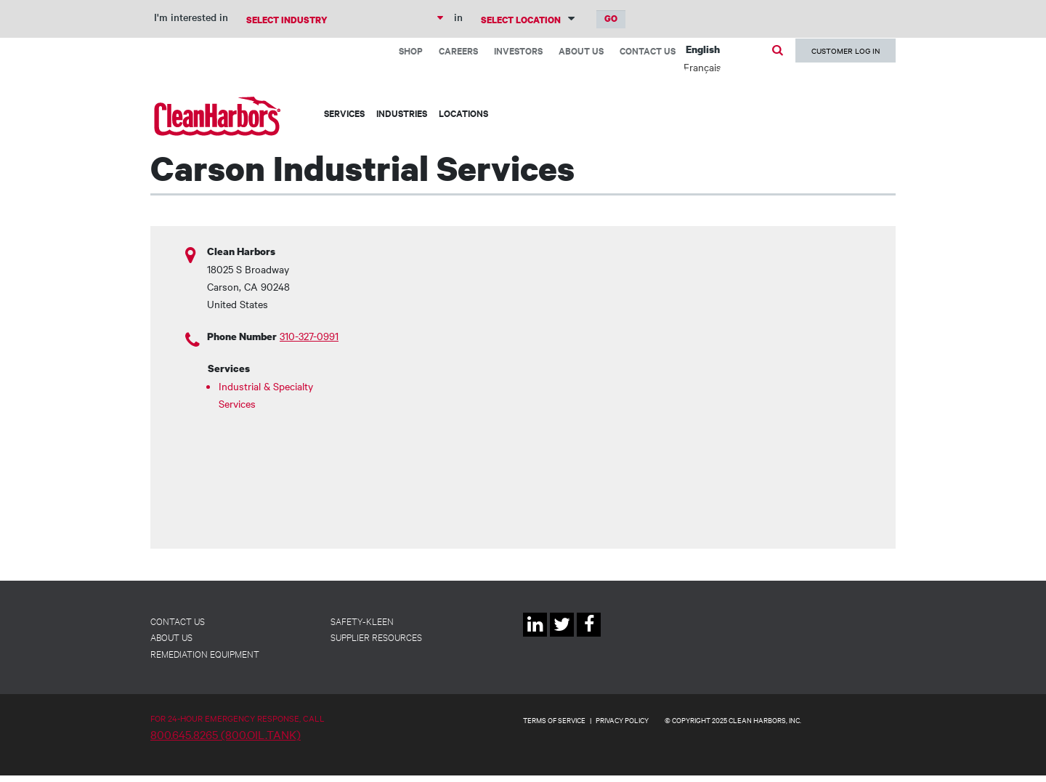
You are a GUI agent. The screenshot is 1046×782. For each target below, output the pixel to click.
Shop (411, 50)
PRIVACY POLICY (622, 719)
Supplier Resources (376, 636)
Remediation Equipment (204, 653)
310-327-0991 (309, 335)
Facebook (589, 636)
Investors (518, 50)
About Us (581, 50)
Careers (458, 50)
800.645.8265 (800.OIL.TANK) (225, 734)
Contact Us (648, 50)
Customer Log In (845, 50)
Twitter (562, 636)
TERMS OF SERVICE (554, 719)
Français (702, 67)
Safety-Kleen (362, 620)
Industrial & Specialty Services (266, 395)
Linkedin (535, 636)
